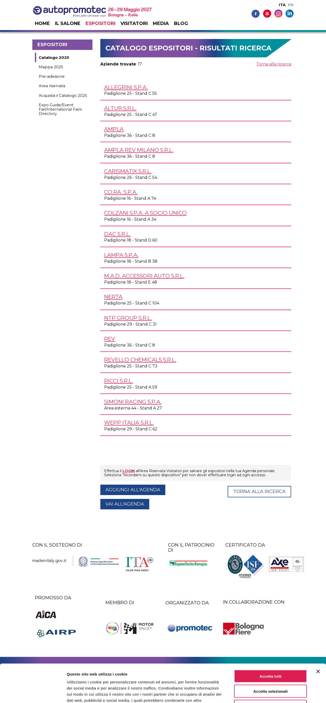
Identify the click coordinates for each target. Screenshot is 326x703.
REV (109, 339)
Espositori (100, 23)
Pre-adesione (52, 76)
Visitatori (134, 23)
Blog (181, 23)
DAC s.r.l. (117, 234)
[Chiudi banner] (318, 636)
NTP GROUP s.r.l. (128, 318)
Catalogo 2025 (54, 57)
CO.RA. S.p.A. (121, 192)
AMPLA (114, 129)
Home (42, 23)
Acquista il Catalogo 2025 (63, 95)
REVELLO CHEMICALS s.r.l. (140, 359)
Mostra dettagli (268, 693)
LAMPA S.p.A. (121, 255)
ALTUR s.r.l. (120, 108)
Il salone (67, 23)
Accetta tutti (271, 640)
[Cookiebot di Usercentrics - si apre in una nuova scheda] (33, 693)
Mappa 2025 (51, 66)
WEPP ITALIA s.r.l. (129, 422)
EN (291, 4)
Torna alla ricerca (273, 64)
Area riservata (52, 85)
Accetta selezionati (270, 655)
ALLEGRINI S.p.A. (126, 87)
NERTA (113, 297)
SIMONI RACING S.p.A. (132, 402)
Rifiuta (271, 670)
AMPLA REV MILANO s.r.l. (138, 150)
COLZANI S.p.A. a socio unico (145, 213)
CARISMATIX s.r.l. (128, 171)
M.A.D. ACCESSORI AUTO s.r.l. (144, 276)
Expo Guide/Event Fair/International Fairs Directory (60, 109)
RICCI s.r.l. (118, 381)
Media (161, 23)
